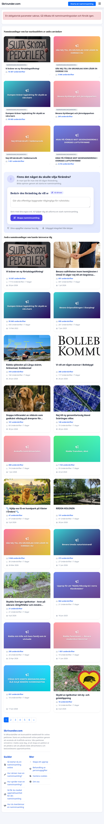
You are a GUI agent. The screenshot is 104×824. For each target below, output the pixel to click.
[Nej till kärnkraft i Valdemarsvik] (27, 145)
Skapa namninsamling (26, 217)
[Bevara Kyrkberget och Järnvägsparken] (77, 100)
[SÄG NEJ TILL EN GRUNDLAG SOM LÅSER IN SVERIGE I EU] (77, 57)
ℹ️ (76, 65)
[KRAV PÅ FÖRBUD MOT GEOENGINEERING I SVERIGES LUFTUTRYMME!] (77, 146)
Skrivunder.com (11, 4)
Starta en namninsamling (81, 4)
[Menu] (99, 3)
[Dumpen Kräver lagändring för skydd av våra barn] (27, 101)
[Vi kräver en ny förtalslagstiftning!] (27, 55)
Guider (8, 756)
